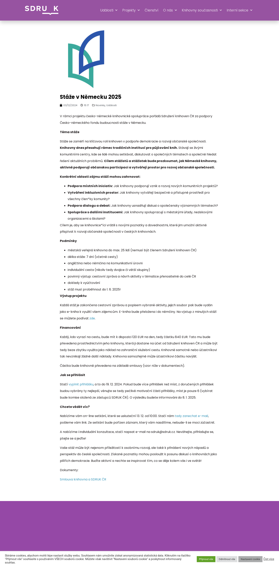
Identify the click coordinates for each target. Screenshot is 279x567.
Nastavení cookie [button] (250, 559)
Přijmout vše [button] (206, 559)
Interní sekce (239, 10)
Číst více (268, 559)
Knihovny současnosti (202, 10)
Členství (151, 10)
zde (92, 318)
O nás (170, 10)
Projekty (131, 10)
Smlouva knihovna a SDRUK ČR (83, 479)
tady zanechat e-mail (191, 416)
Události (108, 10)
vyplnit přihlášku (81, 384)
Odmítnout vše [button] (227, 559)
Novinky (100, 105)
